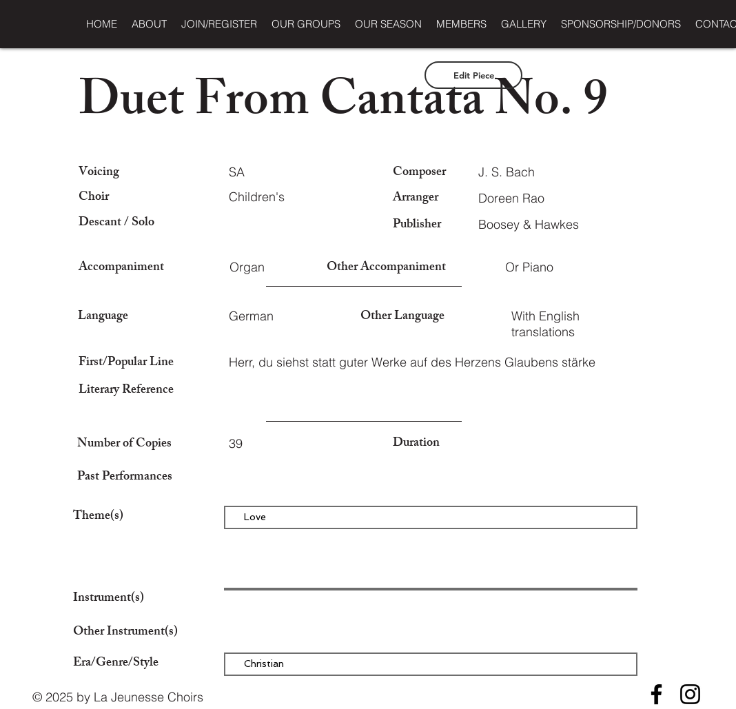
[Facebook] (656, 694)
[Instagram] (690, 694)
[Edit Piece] (473, 75)
